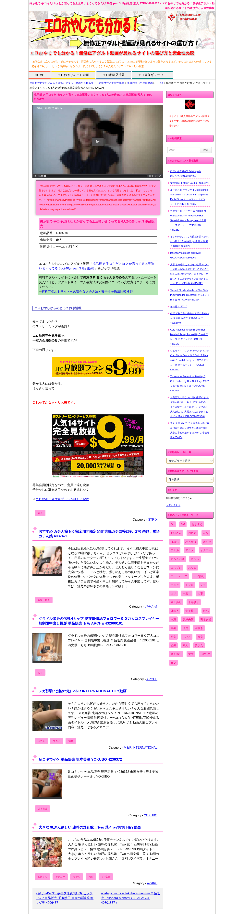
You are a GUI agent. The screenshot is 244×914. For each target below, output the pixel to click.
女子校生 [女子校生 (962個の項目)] (190, 610)
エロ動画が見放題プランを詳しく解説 (62, 499)
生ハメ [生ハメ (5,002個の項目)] (187, 636)
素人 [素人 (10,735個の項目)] (185, 645)
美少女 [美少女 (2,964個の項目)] (199, 645)
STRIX (159, 83)
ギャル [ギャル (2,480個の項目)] (195, 558)
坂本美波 (42, 808)
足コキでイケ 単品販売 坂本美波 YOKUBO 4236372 (80, 759)
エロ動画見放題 (114, 75)
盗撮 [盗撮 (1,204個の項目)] (173, 645)
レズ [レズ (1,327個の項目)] (203, 584)
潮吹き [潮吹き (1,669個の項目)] (199, 628)
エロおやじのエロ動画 (73, 75)
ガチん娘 (151, 606)
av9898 (152, 883)
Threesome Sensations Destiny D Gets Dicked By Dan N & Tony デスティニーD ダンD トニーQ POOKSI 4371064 (189, 383)
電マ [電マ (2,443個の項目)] (191, 654)
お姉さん (42, 876)
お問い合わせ (173, 505)
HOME (39, 75)
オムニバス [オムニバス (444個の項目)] (177, 558)
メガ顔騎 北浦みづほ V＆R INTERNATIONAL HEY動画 (83, 691)
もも (40, 672)
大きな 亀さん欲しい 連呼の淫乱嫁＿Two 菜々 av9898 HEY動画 (90, 827)
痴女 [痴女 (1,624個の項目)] (200, 636)
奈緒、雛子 (44, 600)
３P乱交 (106, 876)
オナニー (60, 876)
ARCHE (151, 679)
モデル (76, 876)
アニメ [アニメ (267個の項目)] (189, 550)
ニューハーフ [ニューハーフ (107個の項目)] (179, 576)
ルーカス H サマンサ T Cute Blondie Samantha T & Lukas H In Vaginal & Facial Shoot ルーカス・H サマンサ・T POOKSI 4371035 (189, 197)
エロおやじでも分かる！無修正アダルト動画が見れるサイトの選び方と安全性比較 (77, 83)
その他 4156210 (178, 306)
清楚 (70, 741)
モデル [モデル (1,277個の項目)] (189, 584)
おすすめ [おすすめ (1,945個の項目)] (196, 524)
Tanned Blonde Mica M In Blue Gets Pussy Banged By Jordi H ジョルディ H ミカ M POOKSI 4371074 (189, 295)
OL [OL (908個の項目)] (172, 524)
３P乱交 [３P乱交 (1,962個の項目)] (205, 654)
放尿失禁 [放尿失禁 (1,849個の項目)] (188, 619)
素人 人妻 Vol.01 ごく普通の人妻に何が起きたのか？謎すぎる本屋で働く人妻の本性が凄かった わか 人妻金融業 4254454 (189, 430)
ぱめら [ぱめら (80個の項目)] (175, 541)
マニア (56, 741)
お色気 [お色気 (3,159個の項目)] (192, 533)
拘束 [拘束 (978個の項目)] (173, 619)
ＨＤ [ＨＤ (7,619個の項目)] (173, 662)
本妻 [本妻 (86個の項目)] (173, 628)
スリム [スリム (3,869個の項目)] (192, 567)
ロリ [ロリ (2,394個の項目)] (173, 593)
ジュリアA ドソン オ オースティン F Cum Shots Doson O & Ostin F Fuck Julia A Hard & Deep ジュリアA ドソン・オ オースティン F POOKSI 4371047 (189, 360)
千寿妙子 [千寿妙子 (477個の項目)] (193, 602)
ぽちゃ (41, 741)
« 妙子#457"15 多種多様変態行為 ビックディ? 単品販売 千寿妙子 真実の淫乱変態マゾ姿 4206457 (64, 898)
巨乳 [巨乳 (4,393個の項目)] (206, 610)
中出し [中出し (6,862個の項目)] (187, 593)
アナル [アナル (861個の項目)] (175, 550)
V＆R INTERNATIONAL (141, 747)
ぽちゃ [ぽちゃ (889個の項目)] (207, 541)
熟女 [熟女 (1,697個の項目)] (173, 636)
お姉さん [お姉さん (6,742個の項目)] (176, 533)
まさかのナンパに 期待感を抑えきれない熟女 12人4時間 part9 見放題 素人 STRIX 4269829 (189, 241)
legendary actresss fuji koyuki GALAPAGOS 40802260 (185, 255)
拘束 (91, 876)
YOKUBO (150, 815)
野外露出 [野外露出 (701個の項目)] (176, 654)
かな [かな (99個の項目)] (206, 533)
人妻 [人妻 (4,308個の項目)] (200, 593)
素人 (40, 513)
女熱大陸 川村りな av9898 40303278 (189, 183)
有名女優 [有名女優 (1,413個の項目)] (205, 619)
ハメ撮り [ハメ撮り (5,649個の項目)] (199, 576)
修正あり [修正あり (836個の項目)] (176, 602)
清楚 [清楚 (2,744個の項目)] (185, 628)
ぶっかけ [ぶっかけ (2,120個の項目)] (190, 541)
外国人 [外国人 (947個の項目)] (175, 610)
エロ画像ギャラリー (152, 75)
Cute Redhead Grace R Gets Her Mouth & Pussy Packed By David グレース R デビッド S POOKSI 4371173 (189, 336)
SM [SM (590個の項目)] (183, 524)
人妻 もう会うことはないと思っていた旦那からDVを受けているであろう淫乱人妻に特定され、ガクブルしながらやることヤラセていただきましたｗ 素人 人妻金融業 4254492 (189, 274)
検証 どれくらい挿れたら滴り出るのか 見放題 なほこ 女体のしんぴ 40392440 (189, 318)
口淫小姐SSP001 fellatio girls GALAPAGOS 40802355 (185, 174)
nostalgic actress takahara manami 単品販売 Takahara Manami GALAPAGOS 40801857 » (130, 898)
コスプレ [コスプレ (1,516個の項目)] (176, 567)
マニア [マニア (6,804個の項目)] (175, 584)
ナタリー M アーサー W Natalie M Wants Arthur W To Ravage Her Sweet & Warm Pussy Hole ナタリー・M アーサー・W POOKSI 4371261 (188, 220)
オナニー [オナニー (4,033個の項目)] (205, 550)
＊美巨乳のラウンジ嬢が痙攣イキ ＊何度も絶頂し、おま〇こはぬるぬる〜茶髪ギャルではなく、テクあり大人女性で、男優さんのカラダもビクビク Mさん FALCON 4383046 (189, 407)
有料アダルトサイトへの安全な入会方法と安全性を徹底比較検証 (87, 291)
